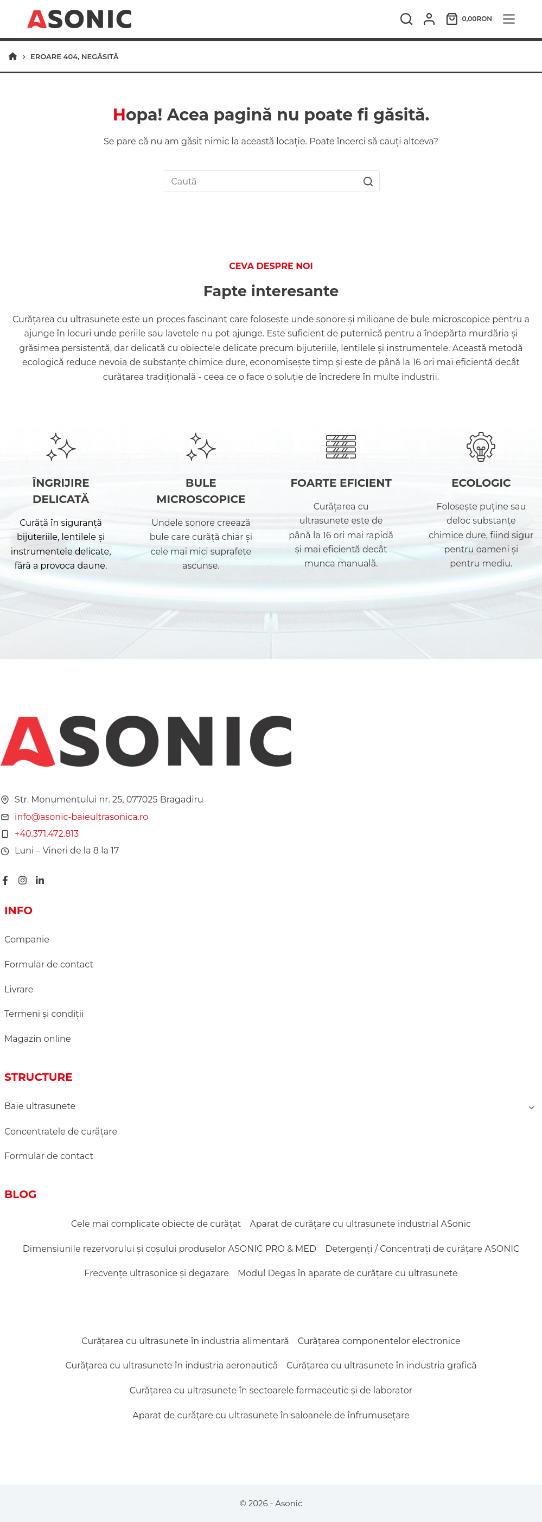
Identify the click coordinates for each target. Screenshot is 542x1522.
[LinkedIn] (39, 880)
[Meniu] (509, 19)
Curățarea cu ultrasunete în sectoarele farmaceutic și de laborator (271, 1390)
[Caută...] (260, 181)
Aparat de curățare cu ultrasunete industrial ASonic (360, 1224)
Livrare (18, 989)
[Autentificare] (429, 19)
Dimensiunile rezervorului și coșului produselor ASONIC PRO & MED (170, 1249)
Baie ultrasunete (39, 1106)
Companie (26, 939)
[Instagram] (22, 880)
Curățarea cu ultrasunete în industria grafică (381, 1365)
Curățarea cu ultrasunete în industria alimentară (185, 1341)
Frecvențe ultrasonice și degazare (156, 1273)
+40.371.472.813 (46, 834)
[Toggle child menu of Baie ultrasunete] (531, 1106)
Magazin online (37, 1039)
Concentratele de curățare (60, 1131)
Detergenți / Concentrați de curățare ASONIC (422, 1249)
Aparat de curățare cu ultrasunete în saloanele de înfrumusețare (271, 1415)
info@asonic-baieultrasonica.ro (81, 817)
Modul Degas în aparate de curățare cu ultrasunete (348, 1273)
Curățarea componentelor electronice (379, 1341)
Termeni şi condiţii (44, 1014)
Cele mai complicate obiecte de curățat (156, 1224)
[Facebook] (4, 880)
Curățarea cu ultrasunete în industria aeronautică (171, 1365)
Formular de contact (48, 964)
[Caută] (406, 19)
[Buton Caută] (368, 181)
